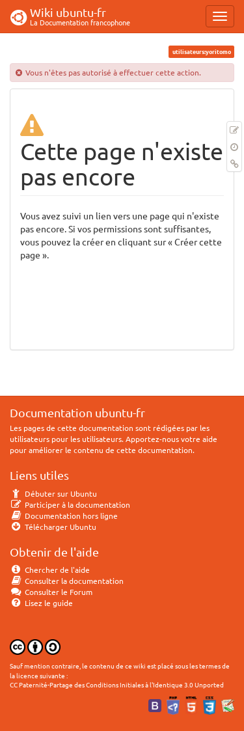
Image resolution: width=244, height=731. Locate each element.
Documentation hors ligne (64, 515)
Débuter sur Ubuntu (53, 493)
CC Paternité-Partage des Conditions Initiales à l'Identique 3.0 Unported (117, 684)
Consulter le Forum (51, 591)
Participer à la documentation (70, 504)
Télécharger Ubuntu (53, 526)
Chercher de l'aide (50, 569)
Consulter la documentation (67, 580)
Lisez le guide (41, 603)
